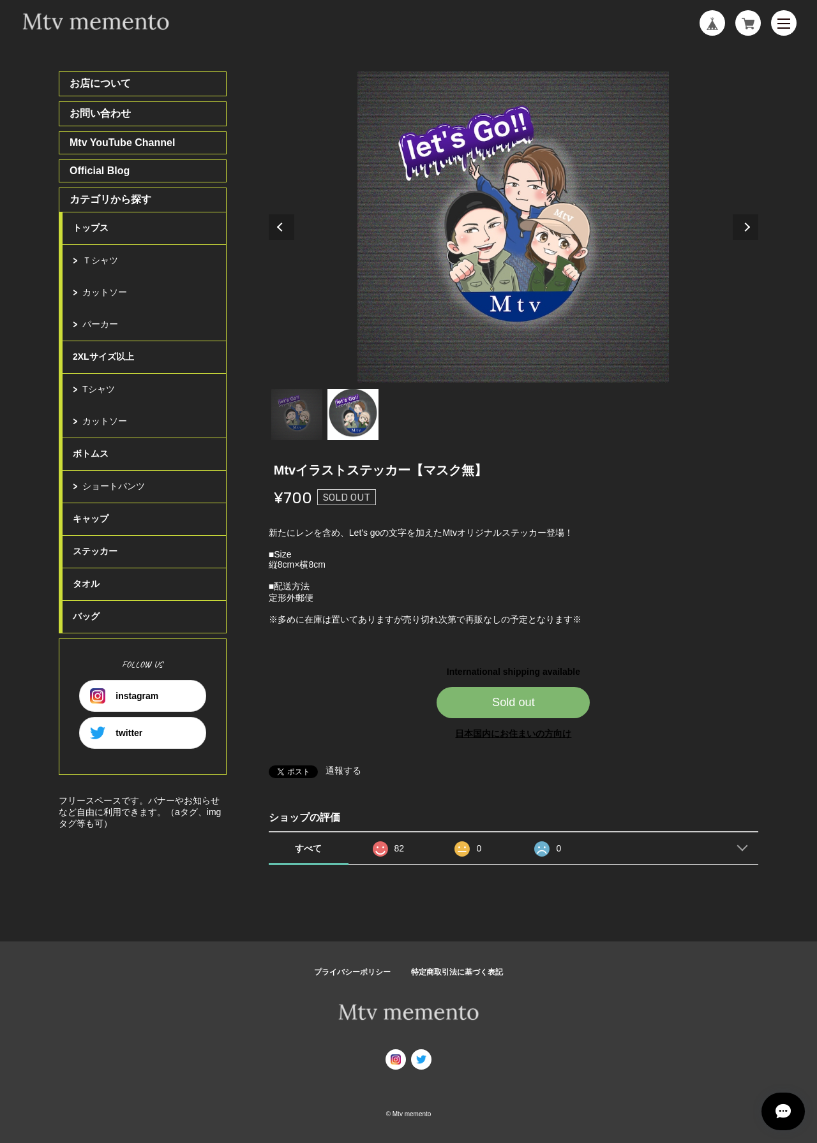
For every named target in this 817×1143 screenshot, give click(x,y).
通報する (343, 770)
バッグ (86, 616)
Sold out (513, 702)
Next (745, 227)
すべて (308, 848)
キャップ (91, 518)
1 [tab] (296, 414)
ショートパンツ (113, 486)
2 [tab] (353, 414)
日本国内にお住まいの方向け (513, 733)
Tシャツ (98, 389)
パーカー (100, 324)
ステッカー (95, 551)
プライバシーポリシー (352, 972)
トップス (91, 228)
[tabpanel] (513, 227)
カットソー (104, 292)
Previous (281, 227)
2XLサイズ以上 (103, 356)
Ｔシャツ (100, 260)
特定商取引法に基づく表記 (457, 972)
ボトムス (91, 453)
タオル (86, 584)
